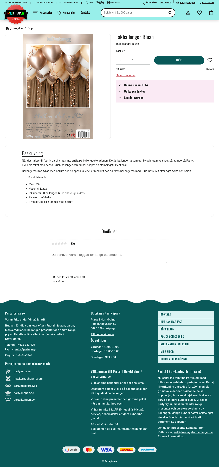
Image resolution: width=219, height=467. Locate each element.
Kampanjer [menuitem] (69, 12)
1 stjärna (53, 243)
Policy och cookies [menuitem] (172, 337)
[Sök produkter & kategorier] (133, 13)
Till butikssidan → (102, 334)
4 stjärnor (62, 243)
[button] (42, 12)
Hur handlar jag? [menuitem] (171, 322)
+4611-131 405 (25, 344)
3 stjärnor (59, 243)
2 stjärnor (56, 243)
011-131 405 (208, 2)
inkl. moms (165, 2)
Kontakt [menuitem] (85, 12)
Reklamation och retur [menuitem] (174, 344)
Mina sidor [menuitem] (167, 352)
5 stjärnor (65, 243)
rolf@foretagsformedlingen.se (193, 432)
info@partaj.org (188, 2)
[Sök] (170, 13)
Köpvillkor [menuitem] (167, 329)
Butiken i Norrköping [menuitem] (173, 359)
